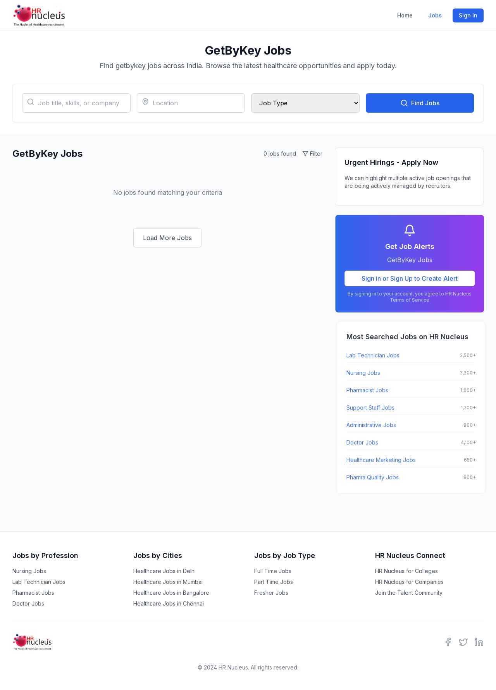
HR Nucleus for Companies (409, 581)
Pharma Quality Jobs (375, 477)
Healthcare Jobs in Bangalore (171, 592)
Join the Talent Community (409, 592)
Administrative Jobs (374, 425)
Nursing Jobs (366, 372)
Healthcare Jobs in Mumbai (168, 581)
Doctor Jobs (365, 442)
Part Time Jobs (273, 581)
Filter (312, 153)
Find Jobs (419, 103)
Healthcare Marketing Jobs (383, 460)
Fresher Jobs (271, 592)
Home (405, 15)
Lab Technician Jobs (375, 355)
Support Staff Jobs (373, 407)
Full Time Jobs (272, 571)
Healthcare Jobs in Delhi (164, 571)
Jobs (435, 15)
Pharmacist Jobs (370, 390)
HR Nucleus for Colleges (406, 571)
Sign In (468, 15)
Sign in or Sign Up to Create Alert (412, 278)
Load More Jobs (167, 238)
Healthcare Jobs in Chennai (168, 603)
